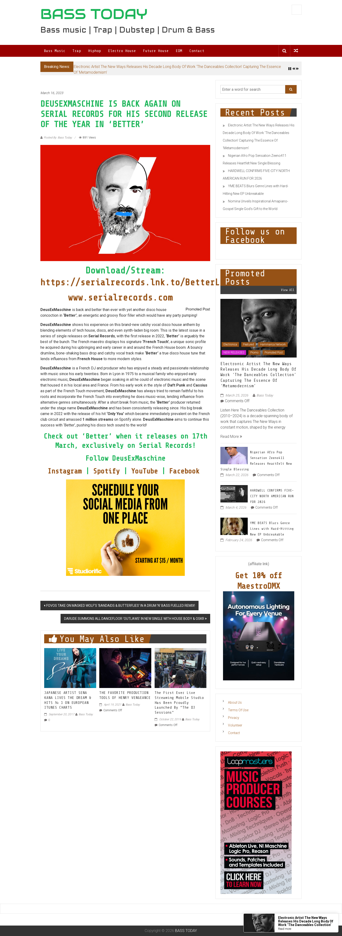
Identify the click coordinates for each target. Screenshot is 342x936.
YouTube (146, 471)
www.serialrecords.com (120, 297)
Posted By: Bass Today (58, 137)
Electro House (122, 51)
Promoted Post (274, 352)
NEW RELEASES (233, 352)
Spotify (106, 471)
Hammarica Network (273, 344)
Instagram (67, 471)
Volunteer (235, 725)
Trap (76, 51)
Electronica (230, 344)
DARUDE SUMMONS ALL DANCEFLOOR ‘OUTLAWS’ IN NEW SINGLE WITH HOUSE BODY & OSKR (134, 619)
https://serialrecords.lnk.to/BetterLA (132, 282)
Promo (254, 352)
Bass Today (86, 714)
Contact (196, 51)
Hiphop (94, 51)
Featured (248, 344)
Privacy (233, 718)
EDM (179, 51)
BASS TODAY (93, 14)
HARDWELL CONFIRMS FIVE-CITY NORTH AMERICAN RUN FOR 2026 (272, 496)
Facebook (186, 471)
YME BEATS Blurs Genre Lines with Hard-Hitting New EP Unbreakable (272, 528)
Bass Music (54, 51)
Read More (231, 436)
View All (287, 290)
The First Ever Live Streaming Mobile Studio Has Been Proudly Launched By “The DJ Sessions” (179, 703)
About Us (235, 702)
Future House (156, 51)
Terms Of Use (238, 710)
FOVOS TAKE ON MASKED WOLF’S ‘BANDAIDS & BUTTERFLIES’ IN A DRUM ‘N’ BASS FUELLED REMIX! (120, 605)
